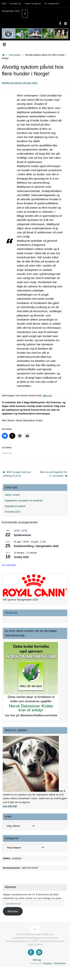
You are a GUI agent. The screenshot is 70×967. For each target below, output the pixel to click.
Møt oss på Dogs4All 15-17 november (54, 474)
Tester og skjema (33, 3)
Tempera (47, 963)
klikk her (47, 395)
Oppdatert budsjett (15, 506)
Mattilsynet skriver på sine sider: (20, 82)
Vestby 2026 (21, 557)
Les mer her (10, 806)
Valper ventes (12, 494)
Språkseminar (22, 535)
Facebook (11, 613)
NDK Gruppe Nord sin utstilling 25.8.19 (17, 474)
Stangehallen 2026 (11, 11)
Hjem (4, 3)
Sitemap (37, 960)
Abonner (12, 911)
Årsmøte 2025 (13, 511)
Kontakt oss (15, 3)
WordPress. (60, 963)
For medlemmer (51, 3)
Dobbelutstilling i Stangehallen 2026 (36, 546)
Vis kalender (9, 565)
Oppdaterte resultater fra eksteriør (24, 500)
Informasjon (15, 55)
